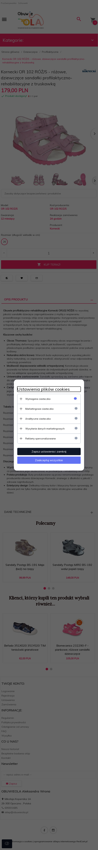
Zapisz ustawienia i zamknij (49, 451)
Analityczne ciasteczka (37, 418)
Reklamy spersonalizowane (40, 438)
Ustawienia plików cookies (43, 389)
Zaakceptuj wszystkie (49, 460)
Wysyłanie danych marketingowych (44, 428)
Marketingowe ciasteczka (39, 408)
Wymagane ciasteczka (37, 398)
